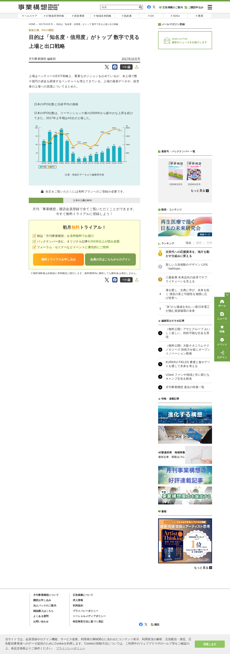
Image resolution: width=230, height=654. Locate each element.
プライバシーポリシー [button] (70, 648)
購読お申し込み (42, 600)
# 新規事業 (78, 15)
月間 (209, 242)
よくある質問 (41, 616)
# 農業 (199, 15)
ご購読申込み (194, 7)
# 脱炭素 (127, 15)
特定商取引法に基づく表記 (88, 621)
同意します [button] (209, 644)
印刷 (126, 67)
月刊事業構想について (46, 595)
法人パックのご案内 (44, 605)
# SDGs (175, 15)
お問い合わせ (41, 621)
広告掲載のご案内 (171, 7)
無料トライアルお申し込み (58, 259)
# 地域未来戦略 (102, 15)
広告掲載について (83, 595)
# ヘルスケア (29, 15)
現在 (188, 242)
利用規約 (78, 605)
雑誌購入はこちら (43, 611)
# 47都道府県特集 (54, 15)
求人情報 (78, 600)
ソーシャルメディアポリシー (89, 616)
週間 (199, 242)
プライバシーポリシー (85, 611)
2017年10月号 (131, 58)
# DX (151, 15)
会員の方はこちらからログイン (110, 259)
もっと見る (198, 190)
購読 (155, 624)
